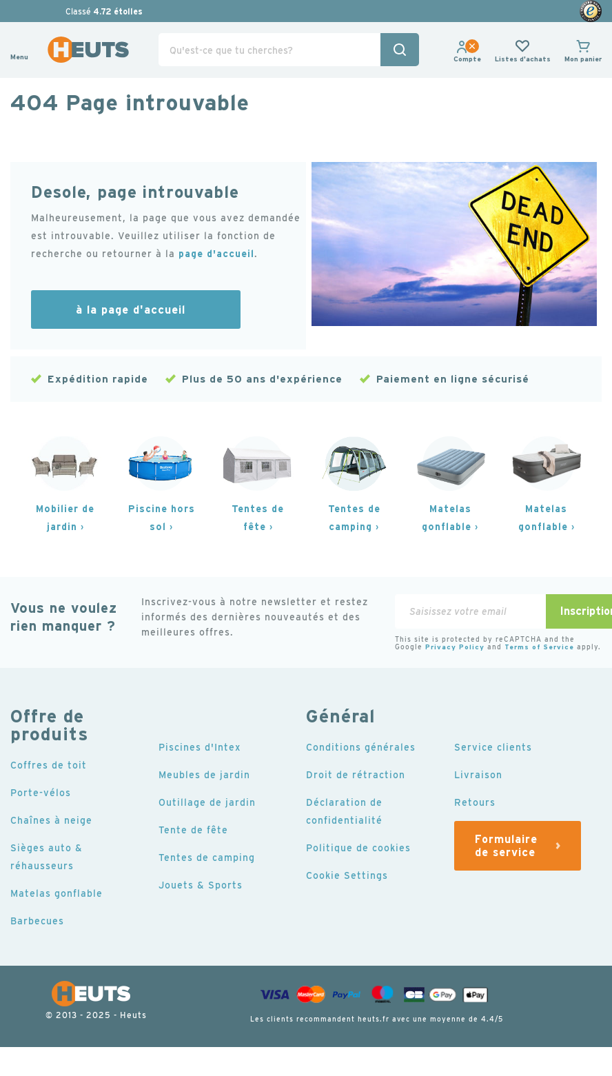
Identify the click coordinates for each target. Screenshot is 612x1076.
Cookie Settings (347, 875)
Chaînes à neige (51, 820)
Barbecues (37, 920)
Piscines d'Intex (200, 747)
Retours (475, 802)
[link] (467, 59)
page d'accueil (216, 253)
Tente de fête (193, 829)
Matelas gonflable (56, 893)
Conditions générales (361, 747)
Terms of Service (539, 647)
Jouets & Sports (201, 885)
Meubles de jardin (204, 774)
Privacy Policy (454, 647)
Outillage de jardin (207, 802)
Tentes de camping (207, 857)
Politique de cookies (358, 847)
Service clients (493, 747)
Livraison (478, 774)
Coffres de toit (48, 765)
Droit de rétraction (355, 774)
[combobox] (289, 49)
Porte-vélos (40, 792)
